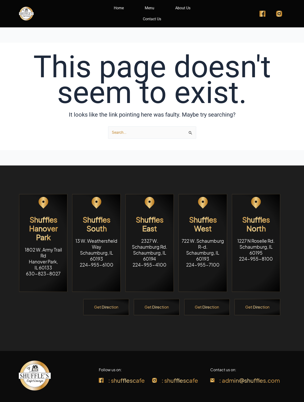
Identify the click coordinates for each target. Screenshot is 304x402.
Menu (149, 8)
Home (119, 8)
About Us (182, 8)
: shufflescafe (126, 380)
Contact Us (152, 19)
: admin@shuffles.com (249, 380)
